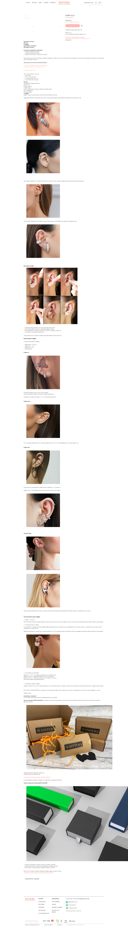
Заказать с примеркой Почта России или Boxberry (36, 65)
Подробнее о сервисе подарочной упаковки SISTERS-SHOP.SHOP (38, 872)
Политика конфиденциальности (21, 924)
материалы (30, 910)
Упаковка (30, 907)
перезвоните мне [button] (62, 908)
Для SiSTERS (44, 898)
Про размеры (44, 901)
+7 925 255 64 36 (61, 904)
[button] (56, 908)
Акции (43, 904)
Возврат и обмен (46, 907)
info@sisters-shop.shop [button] (61, 898)
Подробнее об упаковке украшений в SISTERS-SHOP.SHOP (37, 777)
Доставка (30, 904)
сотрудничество (32, 913)
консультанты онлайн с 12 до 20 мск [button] (62, 910)
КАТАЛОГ (29, 898)
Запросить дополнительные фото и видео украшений (77, 38)
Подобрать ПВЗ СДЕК (30, 70)
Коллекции (30, 901)
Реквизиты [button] (48, 924)
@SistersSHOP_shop (61, 901)
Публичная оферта (37, 924)
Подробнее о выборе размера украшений (75, 37)
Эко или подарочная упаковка (72, 22)
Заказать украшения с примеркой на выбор (35, 66)
